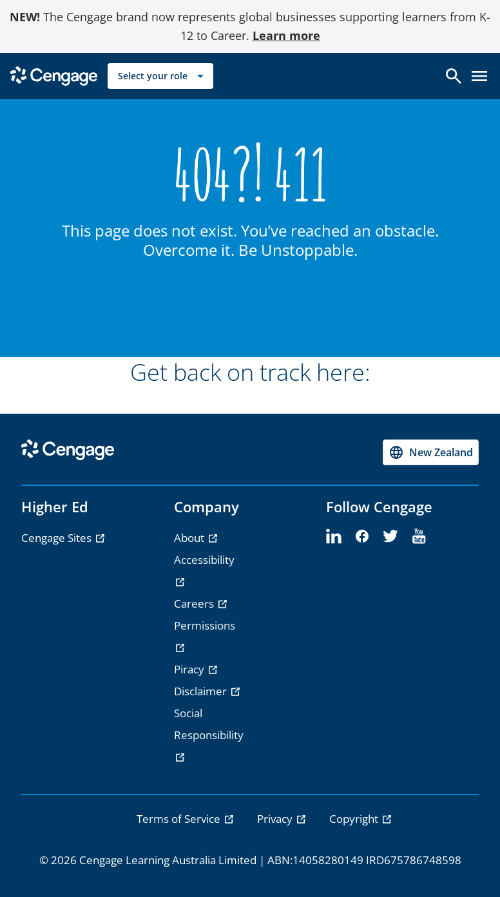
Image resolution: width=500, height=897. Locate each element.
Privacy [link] (276, 818)
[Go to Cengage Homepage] (53, 74)
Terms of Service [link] (180, 818)
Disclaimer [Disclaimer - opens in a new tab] (201, 691)
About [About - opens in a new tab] (190, 537)
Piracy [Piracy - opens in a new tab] (190, 669)
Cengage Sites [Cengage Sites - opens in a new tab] (57, 537)
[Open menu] (479, 76)
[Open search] (453, 76)
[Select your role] (160, 76)
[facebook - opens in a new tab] (362, 536)
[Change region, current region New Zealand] (431, 452)
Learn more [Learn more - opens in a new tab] (286, 35)
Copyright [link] (355, 818)
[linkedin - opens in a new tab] (333, 536)
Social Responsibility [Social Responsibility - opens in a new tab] (209, 724)
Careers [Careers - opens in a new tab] (195, 603)
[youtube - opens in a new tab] (419, 536)
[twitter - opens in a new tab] (390, 536)
